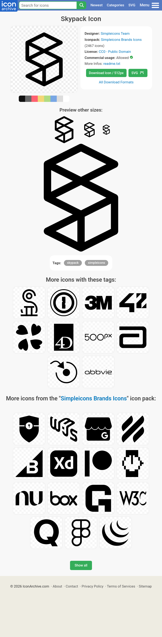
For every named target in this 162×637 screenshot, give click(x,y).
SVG (131, 5)
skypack (73, 263)
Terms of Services (121, 586)
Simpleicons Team (115, 33)
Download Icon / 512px (106, 73)
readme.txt (111, 63)
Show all (81, 565)
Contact (72, 586)
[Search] (81, 5)
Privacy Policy (92, 586)
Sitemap (145, 586)
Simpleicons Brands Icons (121, 39)
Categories (115, 5)
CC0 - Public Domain (115, 51)
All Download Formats (116, 82)
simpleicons (96, 263)
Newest (96, 5)
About (57, 586)
